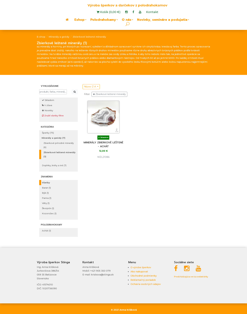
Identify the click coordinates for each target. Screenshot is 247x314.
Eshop (79, 20)
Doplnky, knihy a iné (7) (54, 165)
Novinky (47, 110)
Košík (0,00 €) (109, 12)
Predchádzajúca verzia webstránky (191, 276)
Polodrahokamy (103, 20)
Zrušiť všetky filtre (53, 115)
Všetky (46, 182)
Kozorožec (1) (49, 213)
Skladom (48, 100)
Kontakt (152, 12)
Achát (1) (46, 230)
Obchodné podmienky (143, 275)
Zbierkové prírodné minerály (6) (59, 145)
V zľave (47, 105)
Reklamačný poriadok (143, 279)
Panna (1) (46, 198)
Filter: (87, 94)
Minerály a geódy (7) (53, 138)
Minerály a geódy (59, 36)
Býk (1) (45, 193)
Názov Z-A (90, 86)
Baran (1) (46, 187)
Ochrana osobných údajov (145, 284)
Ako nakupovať (139, 271)
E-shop (41, 36)
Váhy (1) (45, 203)
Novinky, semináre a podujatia (162, 20)
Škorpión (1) (48, 208)
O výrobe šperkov (140, 267)
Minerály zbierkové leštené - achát (103, 144)
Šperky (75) (48, 132)
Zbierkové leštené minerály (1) (60, 154)
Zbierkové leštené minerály (89, 36)
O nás (126, 20)
